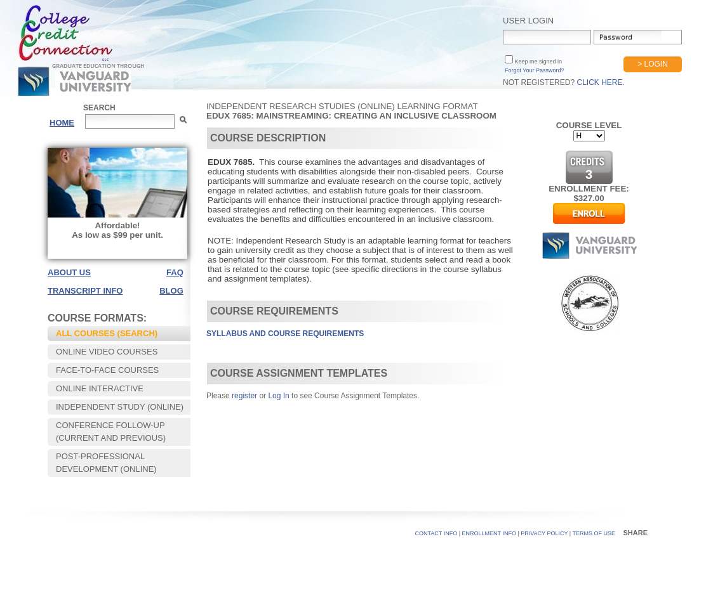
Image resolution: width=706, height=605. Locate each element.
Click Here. (600, 82)
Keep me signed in (537, 61)
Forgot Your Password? (534, 70)
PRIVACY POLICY (544, 533)
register (244, 395)
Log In (278, 395)
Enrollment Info (489, 533)
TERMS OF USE (593, 533)
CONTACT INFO (436, 533)
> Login (652, 64)
